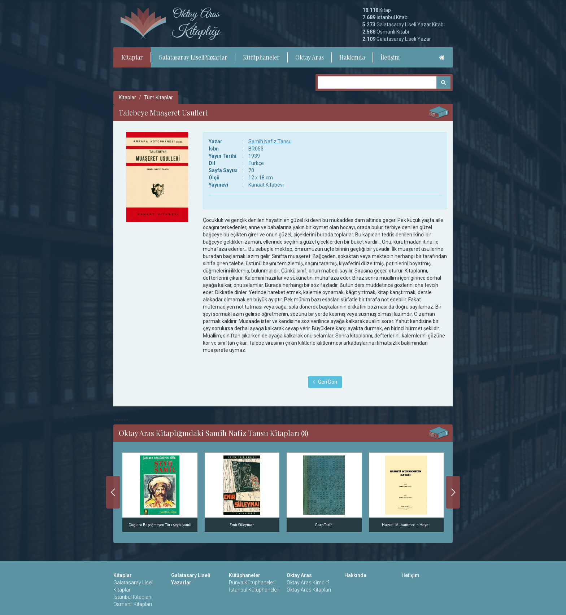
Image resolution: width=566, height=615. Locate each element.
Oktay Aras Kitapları (309, 590)
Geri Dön (325, 382)
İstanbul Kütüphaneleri (254, 590)
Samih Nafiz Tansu (270, 141)
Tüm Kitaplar (158, 97)
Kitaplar (132, 57)
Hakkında (352, 57)
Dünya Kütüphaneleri (252, 582)
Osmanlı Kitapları (132, 604)
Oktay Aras (309, 57)
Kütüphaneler (261, 57)
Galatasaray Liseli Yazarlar (192, 57)
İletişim (390, 57)
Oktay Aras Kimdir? (308, 582)
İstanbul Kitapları (132, 597)
